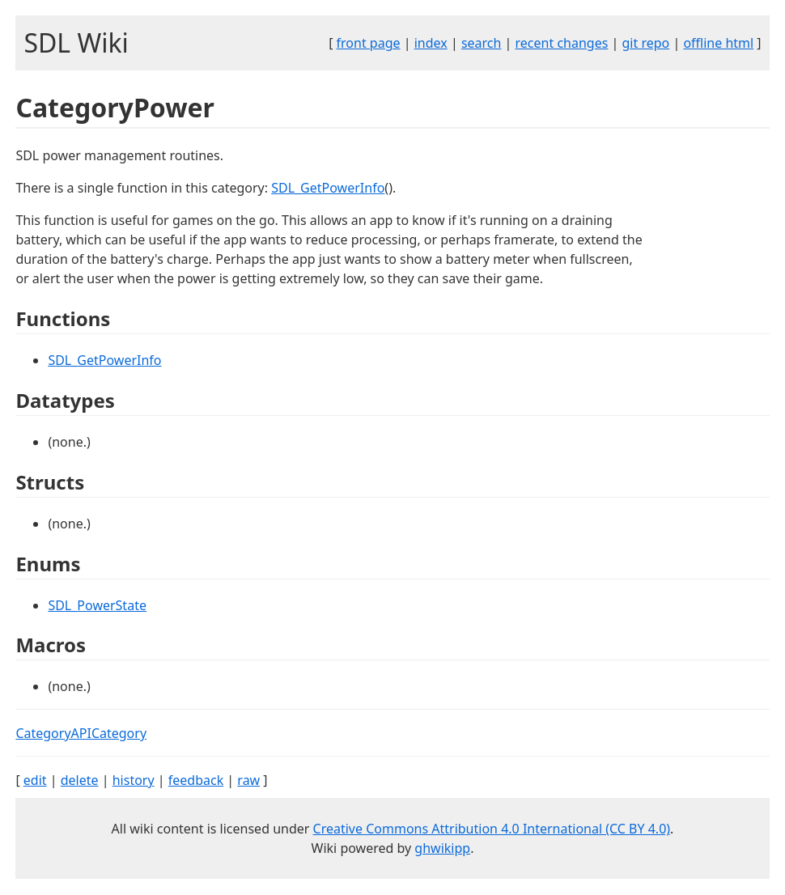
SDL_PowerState (97, 605)
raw (248, 780)
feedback (195, 780)
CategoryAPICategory (80, 733)
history (133, 780)
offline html (718, 43)
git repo (646, 43)
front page (369, 43)
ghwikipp (442, 848)
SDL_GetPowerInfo (327, 188)
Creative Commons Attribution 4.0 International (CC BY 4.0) (492, 829)
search (481, 43)
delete (80, 780)
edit (35, 780)
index (431, 43)
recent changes (562, 43)
